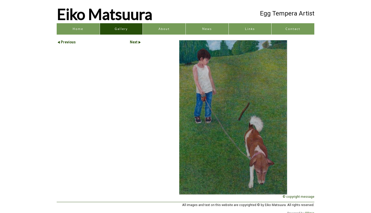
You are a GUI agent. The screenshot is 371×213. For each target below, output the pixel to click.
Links (250, 29)
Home (78, 29)
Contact (292, 29)
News (207, 29)
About (164, 29)
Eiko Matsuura (104, 14)
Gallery (121, 29)
